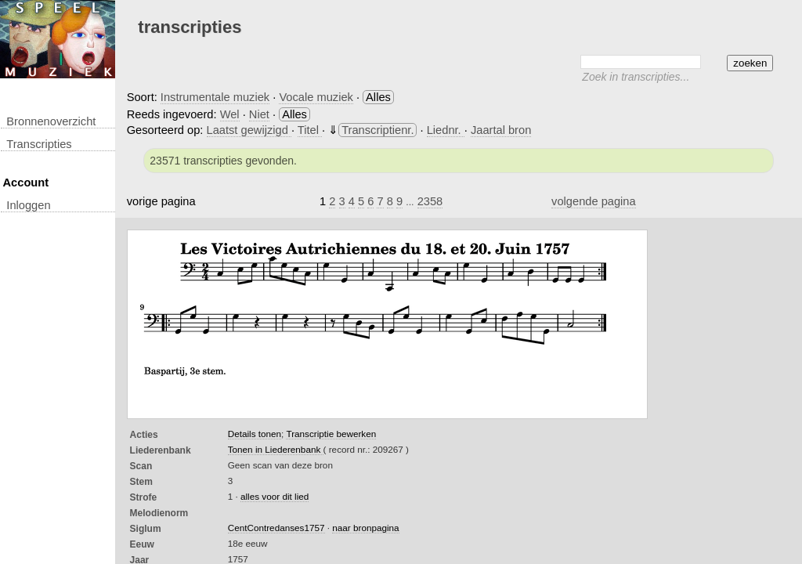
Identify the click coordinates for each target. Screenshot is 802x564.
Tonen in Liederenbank (275, 449)
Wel (230, 114)
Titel (310, 130)
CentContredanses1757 (276, 527)
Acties (144, 434)
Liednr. (445, 130)
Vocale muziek (316, 97)
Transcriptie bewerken (331, 433)
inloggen (28, 205)
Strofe (143, 497)
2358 (430, 201)
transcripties (38, 144)
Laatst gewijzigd (249, 130)
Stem (141, 481)
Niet (259, 114)
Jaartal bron (501, 130)
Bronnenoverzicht (51, 121)
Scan (141, 466)
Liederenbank (160, 450)
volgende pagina (593, 201)
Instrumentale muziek (215, 97)
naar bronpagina (365, 527)
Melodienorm (159, 513)
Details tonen (254, 433)
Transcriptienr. (377, 130)
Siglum (145, 528)
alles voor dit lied (274, 496)
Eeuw (142, 544)
